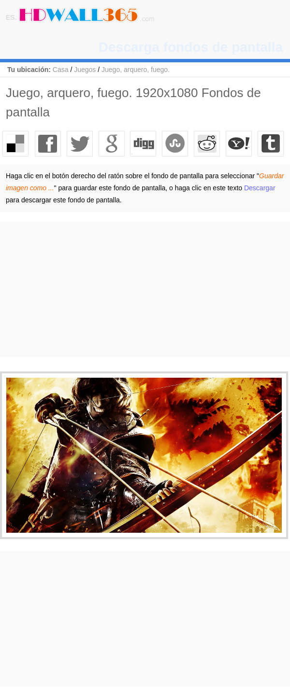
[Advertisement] (145, 289)
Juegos (85, 69)
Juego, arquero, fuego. (136, 69)
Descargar (260, 188)
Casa (61, 69)
